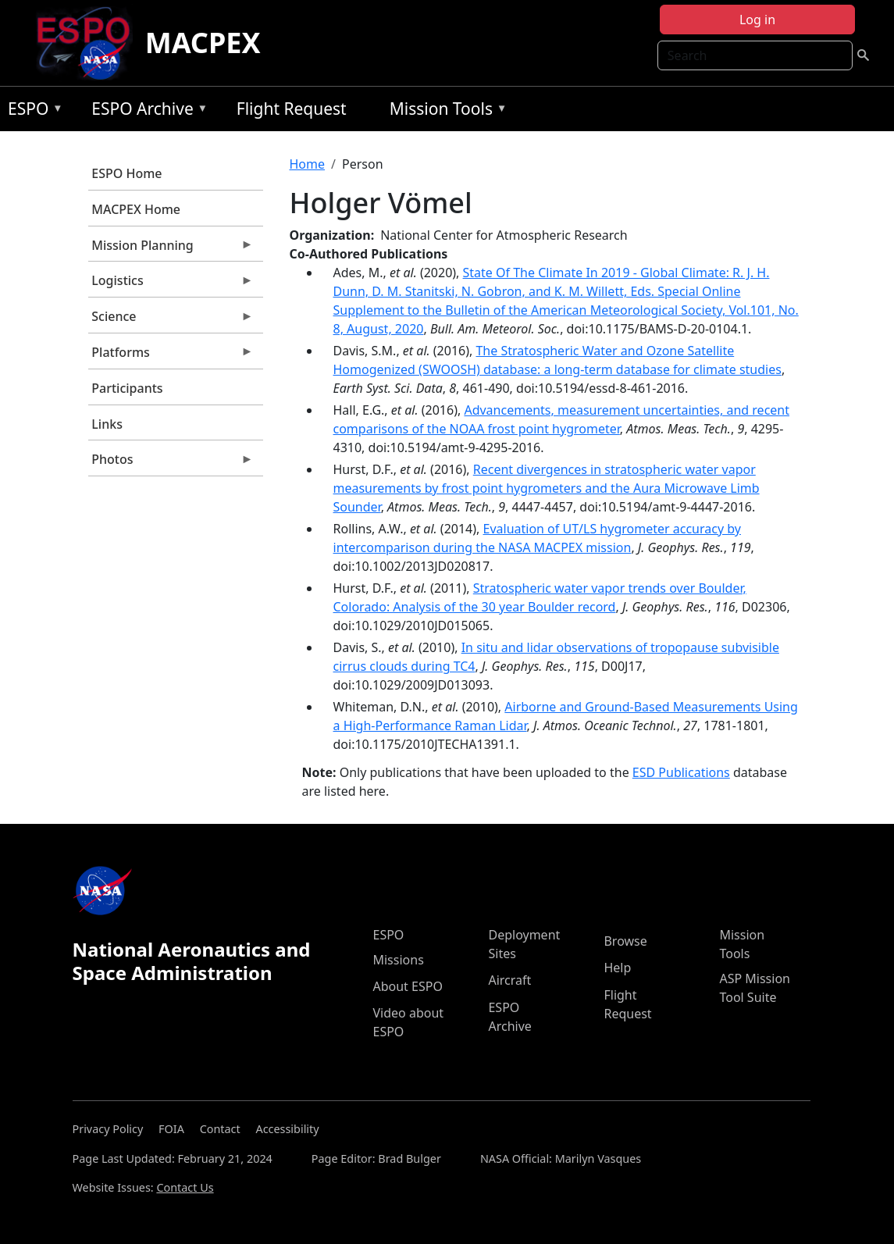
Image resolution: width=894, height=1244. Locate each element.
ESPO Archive (146, 111)
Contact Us (184, 1187)
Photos (171, 463)
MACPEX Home (135, 209)
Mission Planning (171, 249)
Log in (757, 19)
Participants (126, 388)
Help (617, 967)
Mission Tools (445, 111)
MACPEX (203, 42)
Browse (625, 941)
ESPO (31, 111)
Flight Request (292, 108)
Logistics (171, 284)
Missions (397, 959)
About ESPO (407, 986)
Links (107, 424)
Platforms (171, 356)
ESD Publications (681, 772)
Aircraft (509, 980)
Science (171, 320)
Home (308, 164)
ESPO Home (126, 173)
